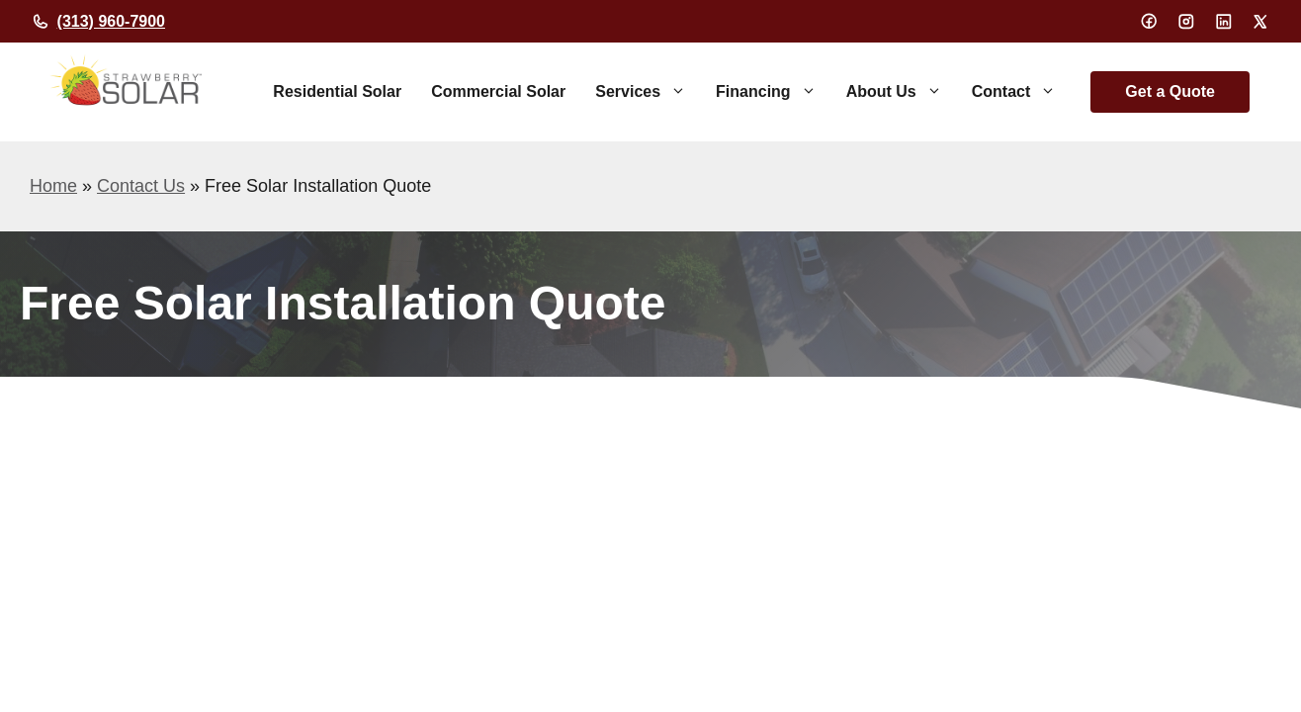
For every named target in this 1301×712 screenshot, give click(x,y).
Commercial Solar (498, 91)
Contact (1022, 92)
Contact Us (141, 186)
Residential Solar (337, 91)
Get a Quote (1170, 91)
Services (648, 92)
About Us (901, 92)
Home (53, 186)
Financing (773, 92)
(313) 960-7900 (111, 21)
